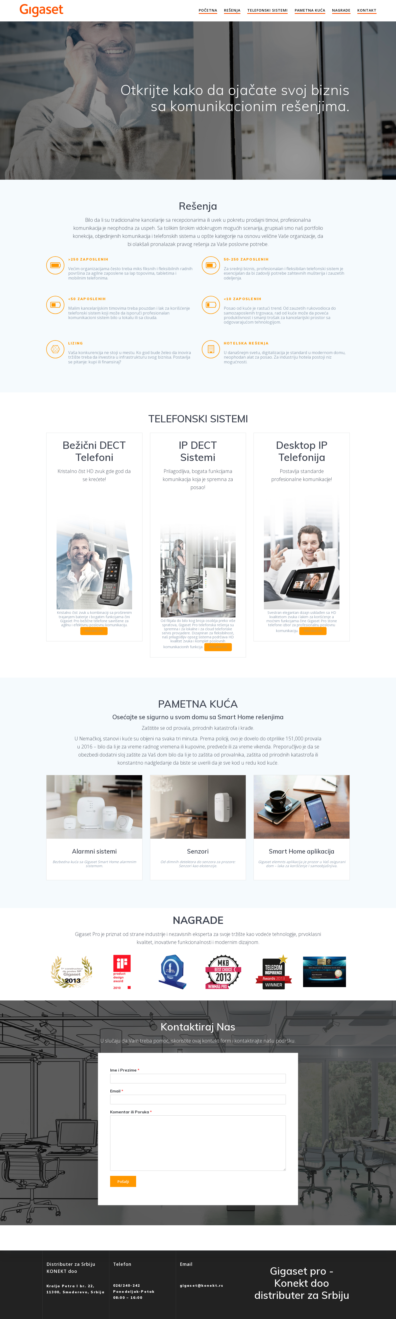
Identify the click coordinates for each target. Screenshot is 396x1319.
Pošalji (124, 1196)
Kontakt (367, 10)
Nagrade (341, 10)
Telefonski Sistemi (267, 10)
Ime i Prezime (124, 1084)
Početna (208, 10)
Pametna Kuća (310, 10)
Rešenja (232, 10)
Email (116, 1105)
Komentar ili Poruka (131, 1125)
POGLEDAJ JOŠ (94, 638)
